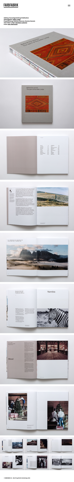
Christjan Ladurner (21, 22)
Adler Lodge (17, 19)
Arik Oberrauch (13, 24)
